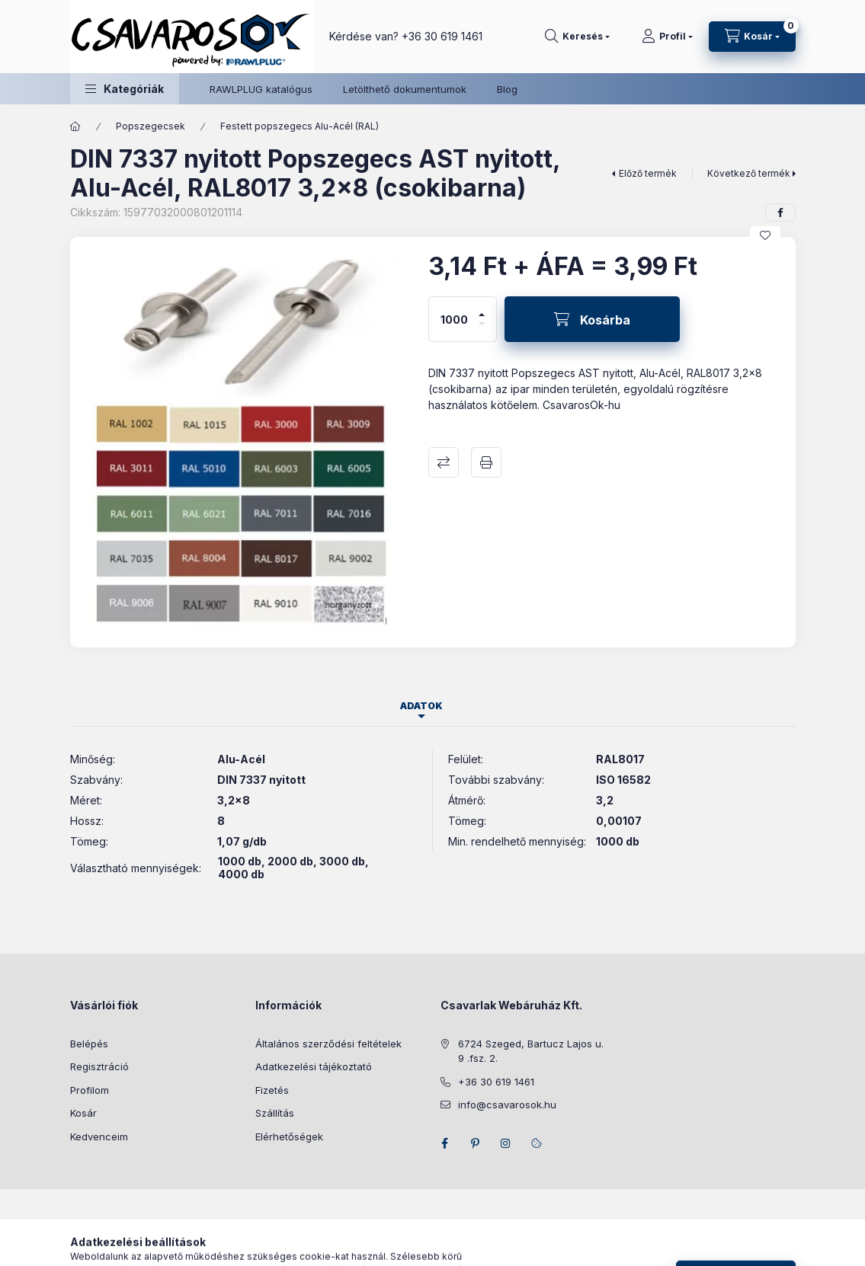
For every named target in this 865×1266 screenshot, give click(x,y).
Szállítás (274, 1113)
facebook (445, 1143)
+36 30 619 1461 (442, 36)
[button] (124, 88)
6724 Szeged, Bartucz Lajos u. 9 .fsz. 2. (531, 1051)
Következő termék (748, 173)
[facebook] (780, 212)
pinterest (475, 1143)
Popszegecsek (150, 126)
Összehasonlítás (443, 462)
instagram (506, 1143)
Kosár (83, 1113)
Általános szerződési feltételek (328, 1043)
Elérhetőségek (289, 1136)
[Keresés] (577, 36)
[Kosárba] (592, 319)
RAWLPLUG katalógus (261, 89)
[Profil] (667, 36)
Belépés (89, 1043)
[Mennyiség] (454, 319)
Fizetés (272, 1090)
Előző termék (648, 173)
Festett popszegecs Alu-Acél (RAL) (299, 126)
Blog (507, 89)
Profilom (89, 1090)
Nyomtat (486, 462)
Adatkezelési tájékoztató (313, 1066)
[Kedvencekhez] (765, 235)
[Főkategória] (75, 126)
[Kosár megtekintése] (752, 36)
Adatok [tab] (421, 705)
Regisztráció (99, 1066)
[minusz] (482, 330)
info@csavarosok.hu (507, 1104)
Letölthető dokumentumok (404, 89)
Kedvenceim (99, 1136)
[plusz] (482, 308)
